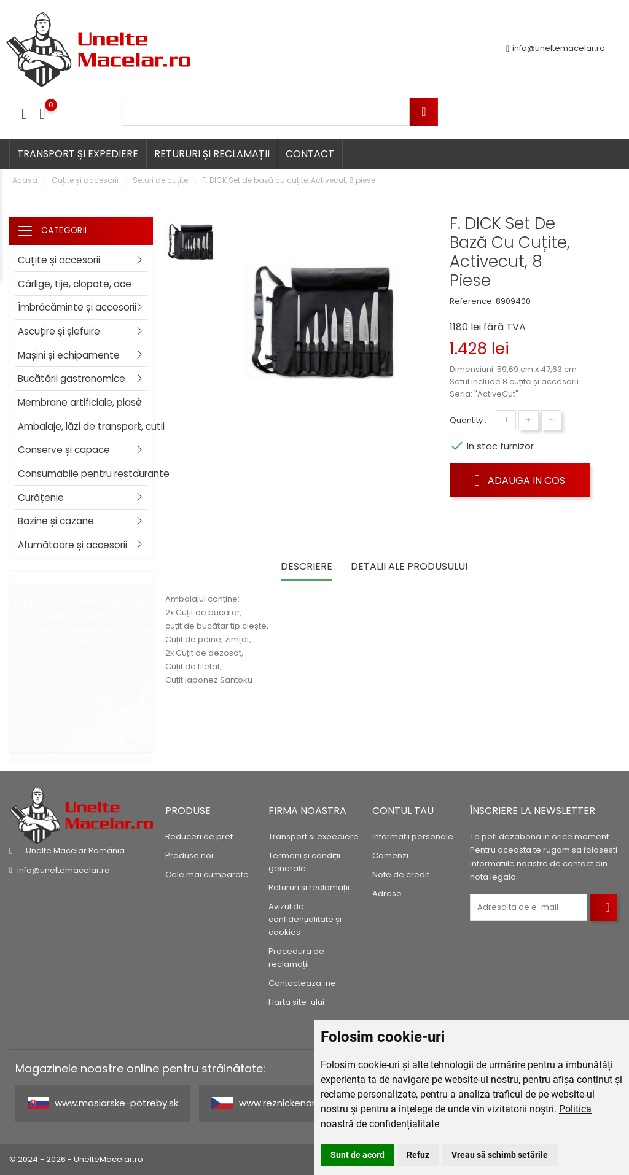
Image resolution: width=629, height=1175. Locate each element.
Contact (310, 154)
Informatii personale (412, 836)
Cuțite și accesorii (59, 260)
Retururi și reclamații (212, 154)
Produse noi (189, 855)
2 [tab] (147, 686)
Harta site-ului (296, 1002)
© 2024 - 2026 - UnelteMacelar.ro (76, 1159)
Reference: (472, 301)
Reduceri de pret (199, 836)
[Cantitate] (506, 420)
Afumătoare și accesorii (72, 544)
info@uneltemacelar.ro (555, 48)
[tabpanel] (81, 662)
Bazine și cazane (56, 520)
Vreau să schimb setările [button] (499, 1155)
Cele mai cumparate (207, 874)
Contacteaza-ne (302, 983)
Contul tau (403, 811)
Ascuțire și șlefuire (59, 331)
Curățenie (41, 497)
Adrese (387, 893)
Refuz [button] (418, 1155)
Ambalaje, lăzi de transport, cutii (85, 426)
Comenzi (390, 855)
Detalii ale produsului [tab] (409, 566)
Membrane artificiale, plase (80, 402)
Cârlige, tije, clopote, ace (74, 283)
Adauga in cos (519, 480)
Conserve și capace (64, 449)
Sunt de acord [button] (357, 1155)
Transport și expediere (77, 154)
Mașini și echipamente (69, 355)
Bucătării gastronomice (71, 378)
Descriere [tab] (306, 566)
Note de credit (400, 874)
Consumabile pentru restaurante (85, 473)
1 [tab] (147, 649)
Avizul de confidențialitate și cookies (305, 919)
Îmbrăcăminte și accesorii (77, 307)
